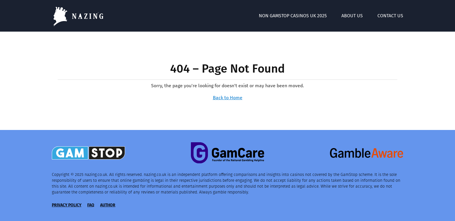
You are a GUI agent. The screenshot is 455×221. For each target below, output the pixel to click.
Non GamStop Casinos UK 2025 (293, 15)
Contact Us (390, 15)
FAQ (90, 205)
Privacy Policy (66, 205)
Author (107, 205)
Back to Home (227, 97)
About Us (352, 15)
